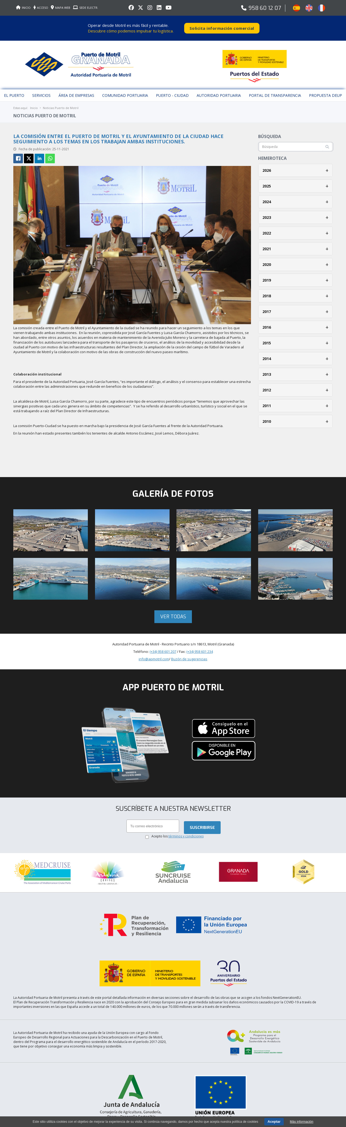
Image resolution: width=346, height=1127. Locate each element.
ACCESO (40, 8)
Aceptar (273, 1122)
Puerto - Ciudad (172, 91)
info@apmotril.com (154, 655)
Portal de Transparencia (275, 91)
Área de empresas (76, 91)
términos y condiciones (186, 832)
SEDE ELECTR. (85, 8)
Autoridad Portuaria (219, 91)
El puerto (14, 91)
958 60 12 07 (265, 8)
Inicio (34, 104)
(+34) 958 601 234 (199, 647)
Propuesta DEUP (325, 91)
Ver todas (173, 613)
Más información (301, 1122)
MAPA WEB (60, 8)
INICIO (23, 8)
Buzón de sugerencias (189, 655)
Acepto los (177, 832)
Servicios (41, 91)
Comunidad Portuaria (125, 91)
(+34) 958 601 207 (163, 647)
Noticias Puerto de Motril (61, 104)
